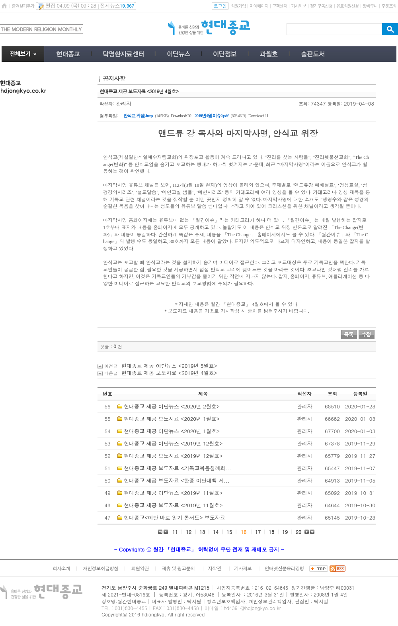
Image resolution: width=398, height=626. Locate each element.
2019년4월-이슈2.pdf (211, 115)
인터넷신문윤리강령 (284, 568)
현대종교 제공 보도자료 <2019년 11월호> (173, 505)
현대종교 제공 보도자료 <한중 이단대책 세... (176, 480)
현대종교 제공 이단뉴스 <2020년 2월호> (172, 406)
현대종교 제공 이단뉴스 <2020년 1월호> (172, 431)
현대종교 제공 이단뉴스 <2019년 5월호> (169, 365)
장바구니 (370, 6)
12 (188, 531)
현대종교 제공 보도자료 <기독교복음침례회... (177, 468)
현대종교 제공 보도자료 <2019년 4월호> (169, 373)
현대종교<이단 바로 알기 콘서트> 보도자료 (174, 517)
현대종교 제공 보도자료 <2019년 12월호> (173, 455)
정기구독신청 (321, 6)
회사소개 (61, 568)
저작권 (214, 568)
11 (175, 531)
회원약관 (139, 568)
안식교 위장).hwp (137, 115)
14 (216, 531)
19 (285, 531)
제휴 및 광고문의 (178, 568)
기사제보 (298, 6)
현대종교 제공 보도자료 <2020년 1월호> (172, 418)
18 (271, 531)
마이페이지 (259, 6)
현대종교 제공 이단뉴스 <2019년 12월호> (173, 443)
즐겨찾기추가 (23, 6)
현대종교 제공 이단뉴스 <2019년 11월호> (173, 492)
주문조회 (388, 6)
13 (202, 531)
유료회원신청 (347, 6)
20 (298, 531)
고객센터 (279, 6)
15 (229, 531)
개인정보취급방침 (100, 568)
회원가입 (238, 6)
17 (258, 531)
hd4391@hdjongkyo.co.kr (252, 607)
